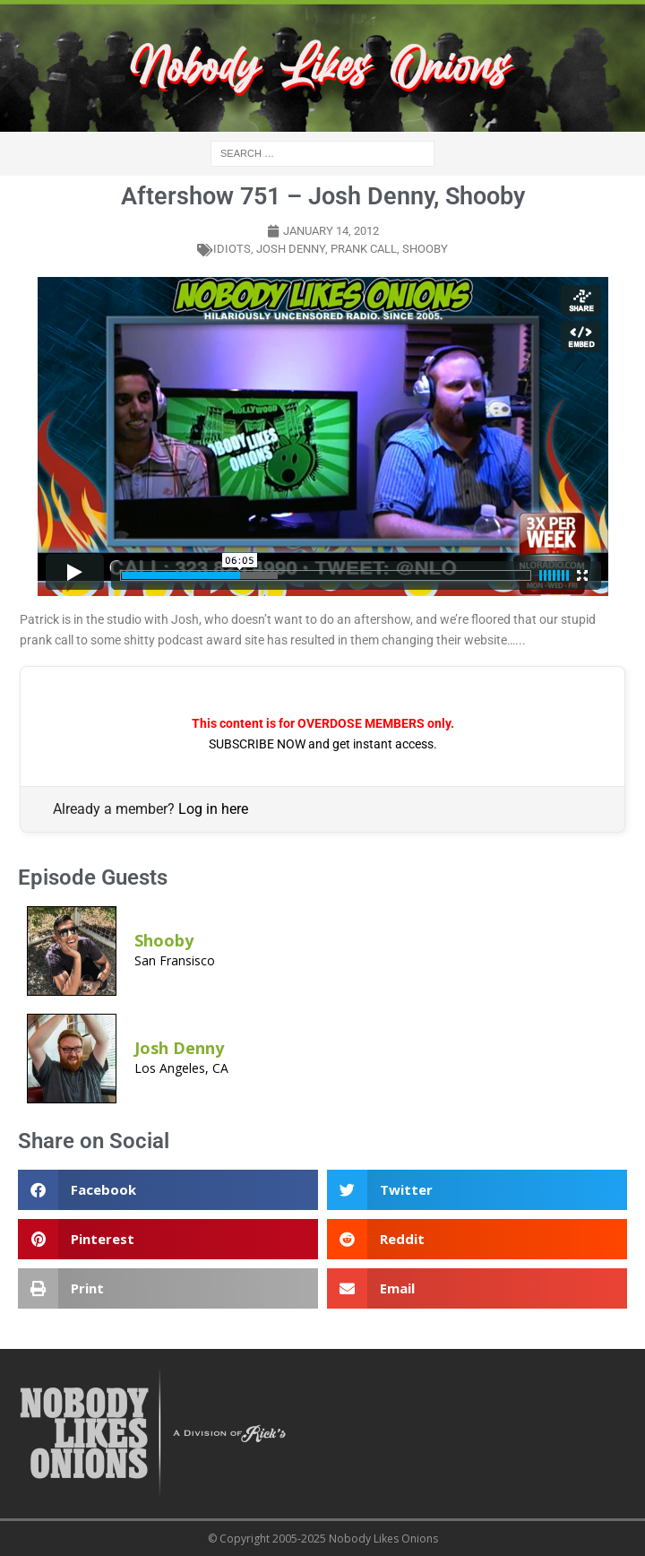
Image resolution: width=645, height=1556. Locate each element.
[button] (168, 1190)
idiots (232, 248)
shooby (425, 248)
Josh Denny (290, 248)
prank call (364, 248)
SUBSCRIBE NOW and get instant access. (323, 744)
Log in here (213, 808)
